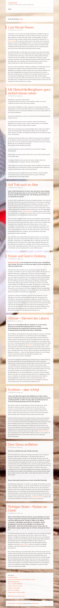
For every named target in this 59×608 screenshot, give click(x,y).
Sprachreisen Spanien (37, 496)
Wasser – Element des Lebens (28, 318)
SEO (10, 596)
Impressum (15, 596)
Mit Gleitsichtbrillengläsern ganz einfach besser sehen (29, 91)
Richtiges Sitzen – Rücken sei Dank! (27, 508)
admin (21, 19)
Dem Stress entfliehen (23, 444)
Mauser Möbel (24, 544)
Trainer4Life (12, 3)
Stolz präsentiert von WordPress (15, 603)
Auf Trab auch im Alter (23, 185)
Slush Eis (30, 345)
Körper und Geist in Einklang (27, 256)
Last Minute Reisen (21, 27)
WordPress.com (35, 603)
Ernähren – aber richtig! (23, 390)
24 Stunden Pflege (27, 211)
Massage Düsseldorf (14, 262)
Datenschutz (22, 596)
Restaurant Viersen (43, 431)
